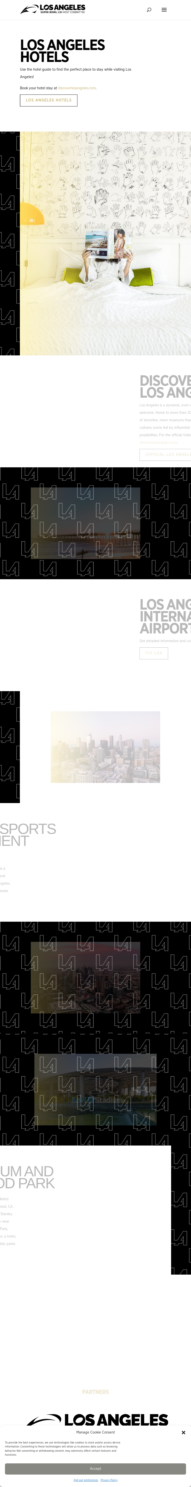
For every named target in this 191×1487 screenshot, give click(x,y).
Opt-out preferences (86, 1480)
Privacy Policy (109, 1480)
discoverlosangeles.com (108, 88)
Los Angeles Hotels (80, 100)
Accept (95, 1469)
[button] (183, 1432)
